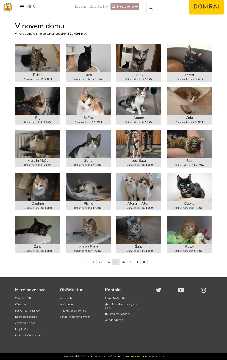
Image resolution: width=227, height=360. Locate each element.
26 (123, 262)
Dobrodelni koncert (26, 316)
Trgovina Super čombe (73, 310)
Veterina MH (67, 298)
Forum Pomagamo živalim (75, 316)
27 (130, 262)
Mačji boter (66, 304)
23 (100, 262)
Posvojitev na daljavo (27, 310)
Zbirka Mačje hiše (25, 323)
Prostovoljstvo (125, 6)
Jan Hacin (160, 356)
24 (108, 262)
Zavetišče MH (99, 6)
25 (115, 262)
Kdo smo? (81, 6)
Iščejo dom (21, 304)
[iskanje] (160, 8)
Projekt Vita (21, 329)
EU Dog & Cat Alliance (28, 335)
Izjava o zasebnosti (131, 356)
